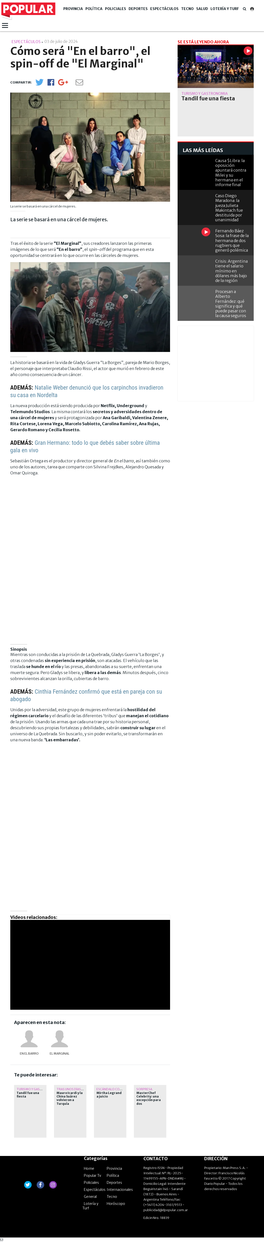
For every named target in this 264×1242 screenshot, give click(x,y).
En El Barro (29, 1053)
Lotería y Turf (224, 9)
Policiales (115, 9)
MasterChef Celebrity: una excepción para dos (148, 1098)
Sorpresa (144, 1089)
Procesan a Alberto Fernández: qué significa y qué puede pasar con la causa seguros (230, 303)
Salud (202, 9)
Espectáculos (164, 9)
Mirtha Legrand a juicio (109, 1094)
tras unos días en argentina (80, 1089)
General (90, 1196)
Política (93, 9)
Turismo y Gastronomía (37, 1089)
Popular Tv (92, 1175)
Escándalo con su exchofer (119, 1089)
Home (89, 1168)
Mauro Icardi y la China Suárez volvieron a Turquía (70, 1098)
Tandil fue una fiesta (28, 1094)
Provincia (73, 9)
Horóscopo (116, 1203)
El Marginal (59, 1053)
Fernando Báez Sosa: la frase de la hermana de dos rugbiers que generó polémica (232, 240)
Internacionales (120, 1189)
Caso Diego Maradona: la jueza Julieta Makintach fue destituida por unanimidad (229, 207)
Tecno (187, 9)
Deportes (138, 9)
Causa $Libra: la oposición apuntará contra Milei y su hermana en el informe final (230, 172)
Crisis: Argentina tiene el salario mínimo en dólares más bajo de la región (231, 271)
